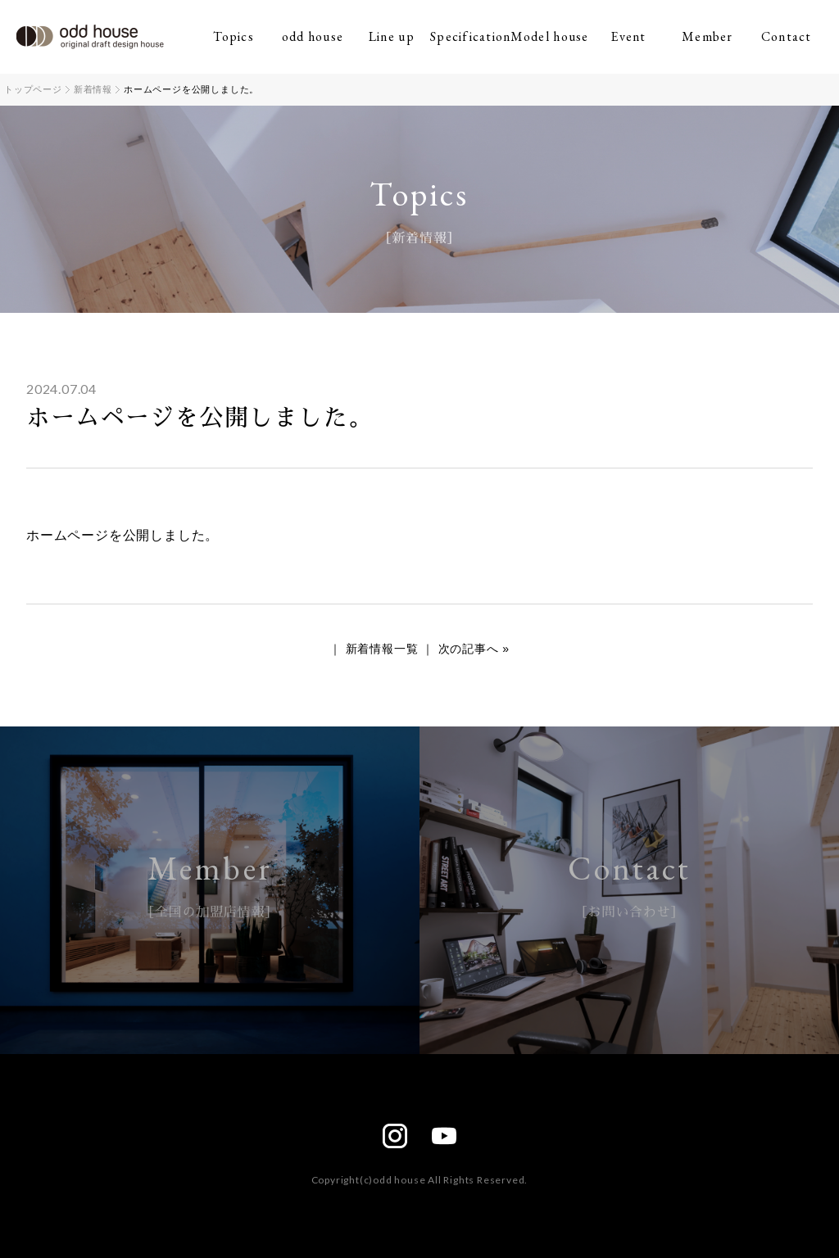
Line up (392, 36)
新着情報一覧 (382, 648)
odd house (313, 36)
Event (628, 36)
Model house (549, 36)
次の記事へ (468, 648)
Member (707, 36)
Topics (233, 36)
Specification (470, 36)
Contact (786, 36)
